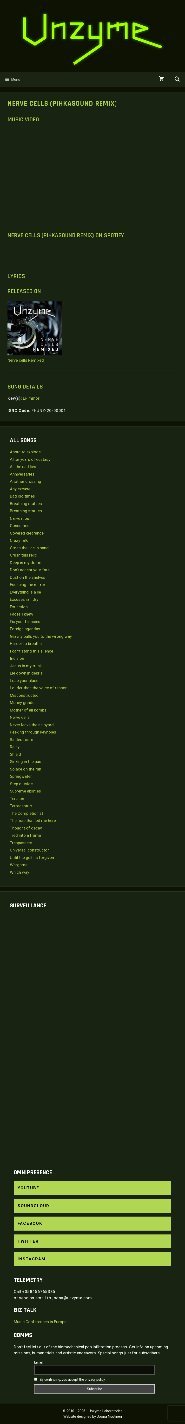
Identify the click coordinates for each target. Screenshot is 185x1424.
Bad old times (22, 496)
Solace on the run (25, 769)
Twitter (28, 1241)
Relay (15, 746)
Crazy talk (19, 540)
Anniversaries (22, 474)
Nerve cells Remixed (25, 360)
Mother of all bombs (28, 710)
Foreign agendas (25, 628)
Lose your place (24, 680)
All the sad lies (23, 466)
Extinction (19, 606)
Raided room (21, 739)
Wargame (18, 864)
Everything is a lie (25, 592)
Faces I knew (21, 614)
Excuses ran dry (24, 599)
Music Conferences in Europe (40, 1321)
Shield (15, 754)
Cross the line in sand (29, 547)
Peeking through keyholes (33, 732)
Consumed (20, 525)
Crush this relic (23, 555)
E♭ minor (31, 398)
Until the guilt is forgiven (32, 857)
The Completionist (26, 813)
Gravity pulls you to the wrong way (41, 636)
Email (38, 1362)
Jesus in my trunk (26, 665)
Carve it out (20, 518)
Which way (19, 872)
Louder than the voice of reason (38, 687)
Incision (17, 658)
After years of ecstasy (30, 459)
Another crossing (25, 481)
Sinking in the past (26, 761)
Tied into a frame (25, 835)
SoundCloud (33, 1205)
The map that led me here (33, 820)
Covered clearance (27, 533)
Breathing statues (26, 503)
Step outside (21, 783)
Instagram (32, 1258)
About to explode (25, 451)
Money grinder (23, 702)
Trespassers (21, 842)
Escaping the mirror (27, 584)
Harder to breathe (26, 643)
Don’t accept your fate (30, 569)
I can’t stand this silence (31, 651)
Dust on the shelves (27, 577)
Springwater (21, 776)
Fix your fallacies (25, 621)
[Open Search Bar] (177, 79)
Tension (17, 798)
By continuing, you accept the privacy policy (69, 1379)
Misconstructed (24, 695)
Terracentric (21, 805)
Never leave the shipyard (32, 724)
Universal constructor (29, 850)
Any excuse (20, 488)
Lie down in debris (26, 673)
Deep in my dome (25, 562)
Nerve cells (20, 717)
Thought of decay (26, 828)
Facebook (30, 1223)
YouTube (28, 1187)
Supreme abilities (25, 791)
